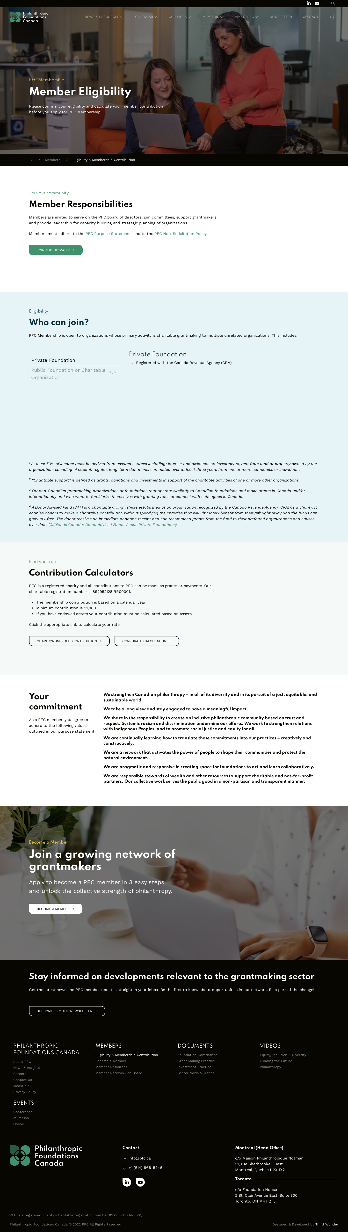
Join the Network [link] (56, 250)
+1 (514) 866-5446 (145, 1167)
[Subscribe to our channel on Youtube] (317, 2)
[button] (104, 17)
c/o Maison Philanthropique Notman (269, 1158)
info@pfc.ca (140, 1158)
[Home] (31, 160)
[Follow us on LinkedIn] (308, 2)
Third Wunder (326, 1224)
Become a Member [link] (56, 909)
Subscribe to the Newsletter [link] (67, 1011)
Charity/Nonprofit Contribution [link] (69, 641)
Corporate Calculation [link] (146, 641)
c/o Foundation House (256, 1189)
